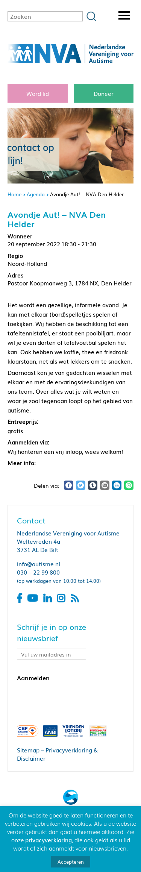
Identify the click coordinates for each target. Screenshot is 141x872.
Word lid (37, 93)
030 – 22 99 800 (38, 572)
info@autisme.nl (38, 564)
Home (14, 194)
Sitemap (28, 750)
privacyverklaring (48, 840)
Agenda (36, 194)
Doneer (104, 93)
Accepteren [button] (71, 861)
